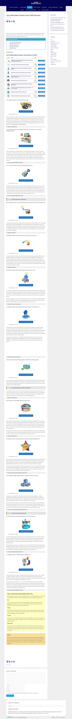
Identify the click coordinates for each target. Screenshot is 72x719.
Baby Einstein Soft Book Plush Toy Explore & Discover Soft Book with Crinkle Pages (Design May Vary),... (22, 61)
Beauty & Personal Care (53, 7)
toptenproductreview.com (23, 717)
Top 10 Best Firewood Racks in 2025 (57, 27)
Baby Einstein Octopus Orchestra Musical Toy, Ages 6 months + (21, 72)
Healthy (51, 51)
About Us (57, 717)
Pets (51, 57)
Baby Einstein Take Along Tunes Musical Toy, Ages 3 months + (21, 95)
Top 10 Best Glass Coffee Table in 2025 (57, 28)
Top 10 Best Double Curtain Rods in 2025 (57, 17)
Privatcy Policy (62, 717)
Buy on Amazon (42, 60)
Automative (44, 7)
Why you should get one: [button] (12, 126)
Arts (51, 39)
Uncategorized (53, 64)
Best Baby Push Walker (14, 46)
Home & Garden (23, 7)
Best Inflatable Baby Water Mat (16, 42)
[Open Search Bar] (51, 10)
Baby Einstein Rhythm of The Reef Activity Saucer (19, 91)
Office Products (53, 56)
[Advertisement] (26, 28)
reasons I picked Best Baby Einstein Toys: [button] (15, 162)
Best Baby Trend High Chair (15, 43)
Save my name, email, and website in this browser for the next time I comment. (22, 693)
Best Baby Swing (13, 48)
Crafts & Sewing (53, 46)
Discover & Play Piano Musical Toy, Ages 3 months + (19, 80)
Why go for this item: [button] (11, 232)
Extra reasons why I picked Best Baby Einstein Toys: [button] (17, 472)
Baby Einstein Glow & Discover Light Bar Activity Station (20, 64)
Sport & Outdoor (36, 7)
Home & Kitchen (53, 54)
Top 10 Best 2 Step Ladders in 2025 (56, 22)
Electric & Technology (13, 7)
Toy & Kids (30, 7)
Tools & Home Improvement (55, 60)
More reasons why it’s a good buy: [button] (13, 304)
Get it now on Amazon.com (26, 111)
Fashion (61, 7)
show (12, 52)
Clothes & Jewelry (53, 44)
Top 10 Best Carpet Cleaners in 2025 (57, 30)
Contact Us (53, 717)
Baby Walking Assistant (14, 45)
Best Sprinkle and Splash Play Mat (19, 124)
